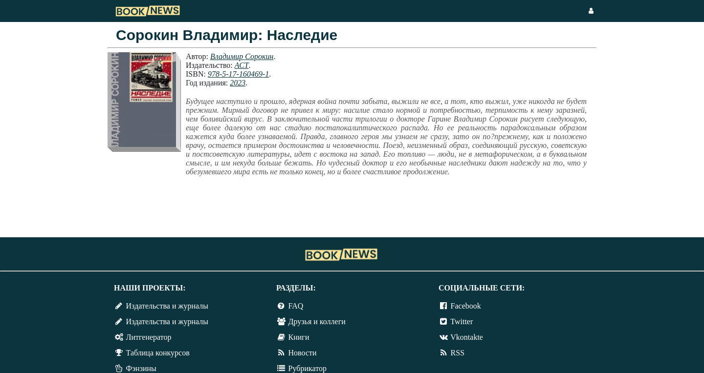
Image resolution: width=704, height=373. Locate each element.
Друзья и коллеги (317, 321)
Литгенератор (149, 337)
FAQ (296, 306)
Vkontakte (466, 337)
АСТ (242, 65)
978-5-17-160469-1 (238, 74)
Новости (302, 353)
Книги (298, 337)
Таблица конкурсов (158, 353)
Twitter (461, 321)
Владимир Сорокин (241, 56)
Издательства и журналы (167, 306)
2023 (237, 83)
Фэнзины (141, 368)
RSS (457, 353)
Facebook (466, 306)
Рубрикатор (307, 368)
